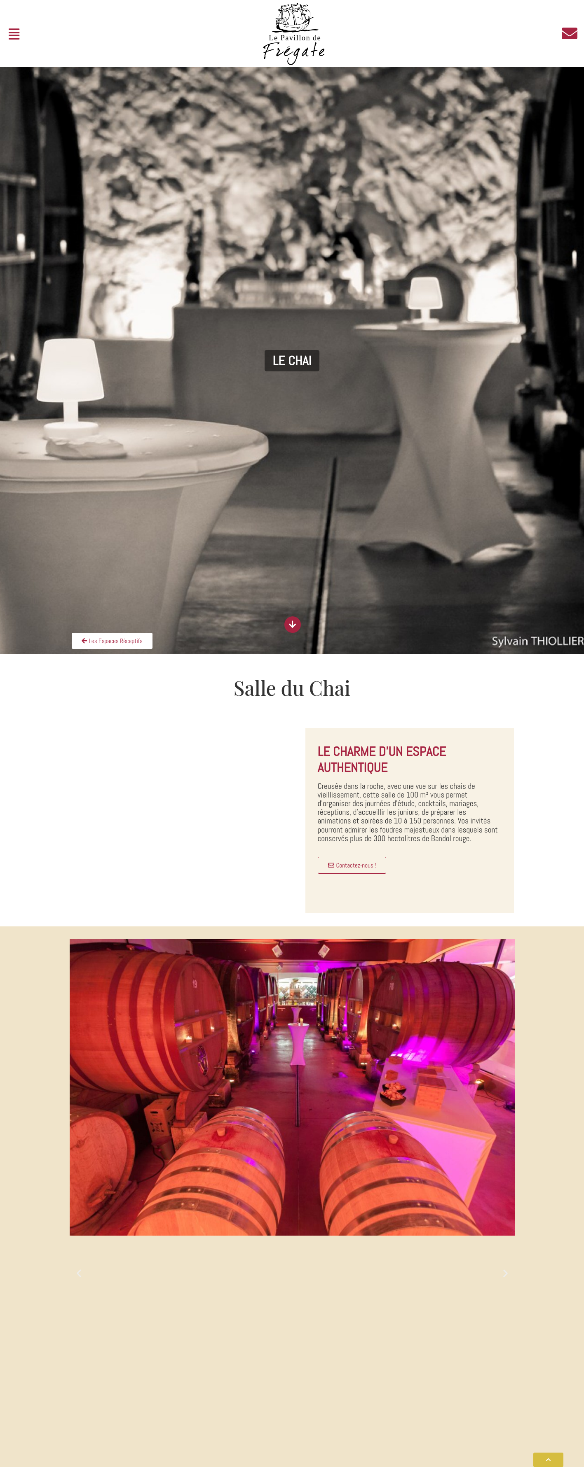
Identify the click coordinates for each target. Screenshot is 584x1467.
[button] (14, 34)
